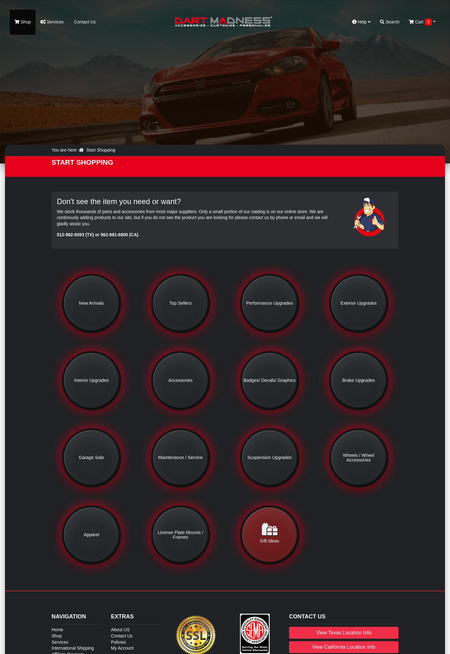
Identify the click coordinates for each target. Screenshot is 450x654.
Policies (118, 642)
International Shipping (73, 648)
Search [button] (389, 21)
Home (57, 629)
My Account (122, 648)
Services (52, 21)
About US (120, 629)
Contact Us (84, 21)
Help (361, 21)
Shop (22, 21)
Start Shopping (100, 149)
